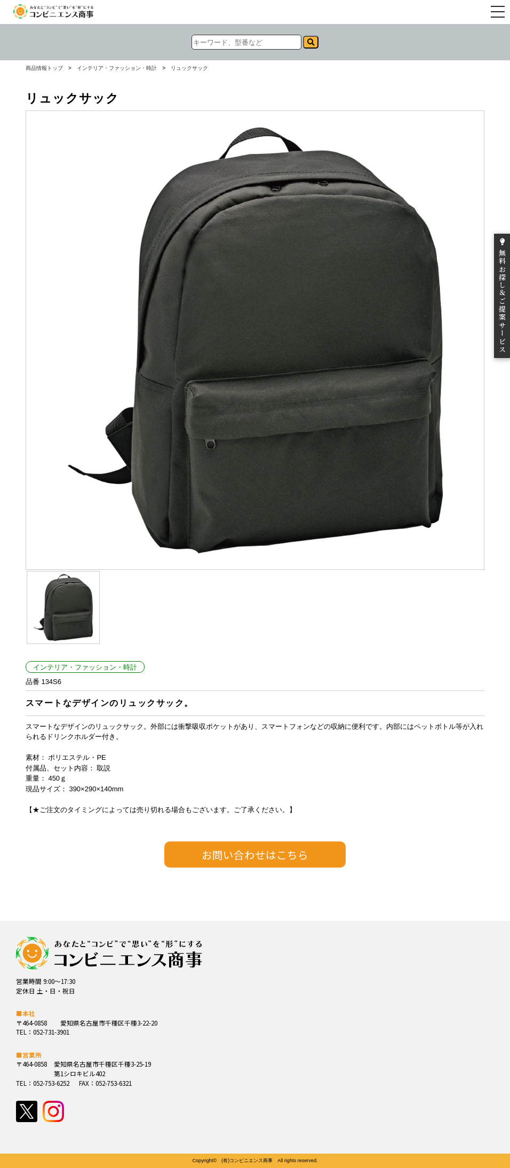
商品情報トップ (44, 68)
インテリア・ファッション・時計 (117, 68)
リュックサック (189, 68)
